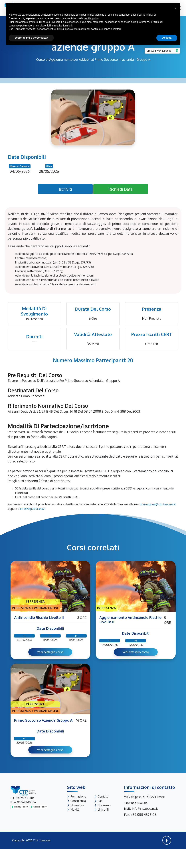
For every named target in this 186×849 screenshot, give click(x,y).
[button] (175, 9)
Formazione (78, 796)
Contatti (103, 796)
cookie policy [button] (91, 18)
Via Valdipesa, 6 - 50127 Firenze (144, 797)
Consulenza (78, 801)
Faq (100, 801)
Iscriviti (65, 189)
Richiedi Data (120, 189)
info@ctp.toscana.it (33, 508)
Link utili (103, 809)
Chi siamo (104, 805)
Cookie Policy (39, 807)
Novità (74, 809)
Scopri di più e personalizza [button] (31, 37)
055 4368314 (139, 803)
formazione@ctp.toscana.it (158, 504)
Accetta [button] (166, 37)
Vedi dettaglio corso (50, 652)
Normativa (77, 805)
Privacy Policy (21, 807)
